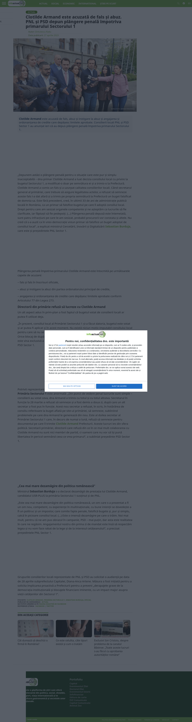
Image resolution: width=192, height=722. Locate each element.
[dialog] (96, 361)
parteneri (62, 345)
